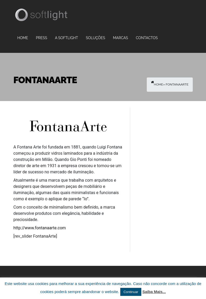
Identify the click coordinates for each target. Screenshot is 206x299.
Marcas (120, 38)
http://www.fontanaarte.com (40, 227)
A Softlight (66, 38)
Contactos (147, 38)
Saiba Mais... (154, 291)
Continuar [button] (130, 292)
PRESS (41, 38)
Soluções (95, 38)
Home (22, 38)
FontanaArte (45, 80)
